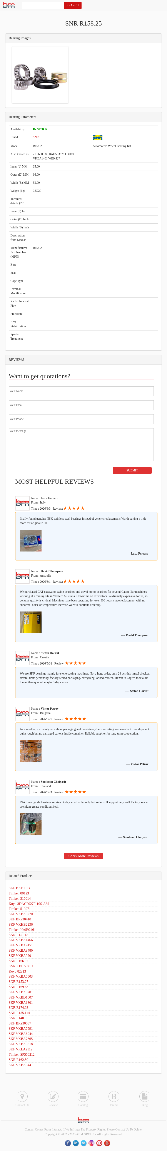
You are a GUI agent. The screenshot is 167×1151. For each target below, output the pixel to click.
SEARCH (73, 5)
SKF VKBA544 (20, 1065)
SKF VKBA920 (20, 955)
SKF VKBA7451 (21, 945)
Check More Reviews (83, 856)
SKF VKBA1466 (21, 940)
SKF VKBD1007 (21, 997)
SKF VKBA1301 (21, 1002)
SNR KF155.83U (21, 966)
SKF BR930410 (20, 919)
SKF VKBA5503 (21, 976)
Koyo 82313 (17, 971)
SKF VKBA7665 (21, 1039)
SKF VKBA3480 (21, 950)
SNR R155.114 (19, 1013)
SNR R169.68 (18, 987)
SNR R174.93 (18, 1007)
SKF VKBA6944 (21, 1034)
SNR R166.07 (18, 961)
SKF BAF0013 (19, 888)
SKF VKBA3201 (21, 992)
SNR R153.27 (18, 981)
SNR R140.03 (18, 1018)
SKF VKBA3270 (21, 914)
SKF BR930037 (20, 1023)
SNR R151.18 (18, 935)
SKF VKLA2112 (20, 1049)
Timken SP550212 (22, 1054)
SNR (36, 137)
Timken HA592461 (22, 930)
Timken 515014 (20, 898)
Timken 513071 (20, 909)
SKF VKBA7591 (21, 1028)
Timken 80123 (19, 893)
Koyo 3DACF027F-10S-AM (29, 904)
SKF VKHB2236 (21, 924)
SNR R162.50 (18, 1060)
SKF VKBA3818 (21, 1044)
